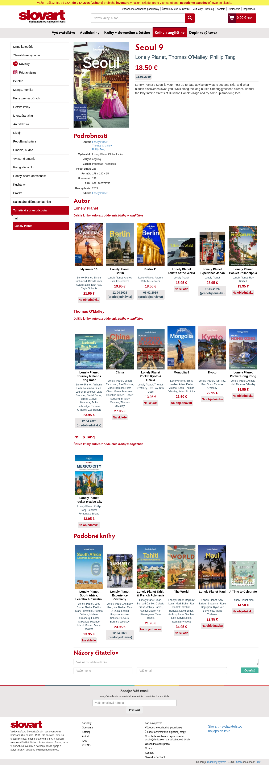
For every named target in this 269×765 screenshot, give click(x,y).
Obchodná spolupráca (157, 744)
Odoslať (249, 670)
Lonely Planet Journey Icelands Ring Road (89, 376)
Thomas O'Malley (188, 57)
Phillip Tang (223, 57)
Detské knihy (21, 107)
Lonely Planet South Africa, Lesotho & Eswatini (89, 595)
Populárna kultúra (24, 141)
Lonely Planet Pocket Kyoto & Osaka (150, 376)
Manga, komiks (23, 89)
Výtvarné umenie (24, 158)
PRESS (86, 745)
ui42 (258, 762)
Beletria (18, 81)
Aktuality (198, 9)
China (120, 372)
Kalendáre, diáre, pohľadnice (32, 201)
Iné (16, 218)
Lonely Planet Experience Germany (119, 595)
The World (181, 591)
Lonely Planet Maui (212, 591)
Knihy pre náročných (26, 98)
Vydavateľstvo (63, 32)
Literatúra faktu (23, 115)
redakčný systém (216, 762)
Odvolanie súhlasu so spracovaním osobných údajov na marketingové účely (167, 738)
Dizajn (17, 133)
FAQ (84, 740)
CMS (239, 762)
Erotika (17, 193)
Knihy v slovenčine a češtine (127, 32)
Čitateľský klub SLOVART (176, 9)
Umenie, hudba (23, 150)
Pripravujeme (27, 72)
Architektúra (21, 124)
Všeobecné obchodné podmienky (140, 9)
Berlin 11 (150, 269)
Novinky (24, 64)
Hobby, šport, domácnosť (29, 176)
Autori (85, 736)
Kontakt (221, 9)
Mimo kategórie (23, 46)
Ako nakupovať (153, 723)
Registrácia (249, 9)
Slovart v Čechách (155, 757)
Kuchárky (19, 184)
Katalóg (209, 9)
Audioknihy (90, 32)
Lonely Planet (23, 225)
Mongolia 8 (181, 372)
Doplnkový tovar (203, 32)
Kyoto (212, 372)
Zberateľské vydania (26, 55)
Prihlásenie (234, 9)
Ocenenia (87, 727)
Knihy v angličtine (170, 32)
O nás (148, 748)
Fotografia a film (23, 167)
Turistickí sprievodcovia (30, 210)
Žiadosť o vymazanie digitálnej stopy (165, 732)
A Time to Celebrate (243, 591)
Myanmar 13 (89, 269)
